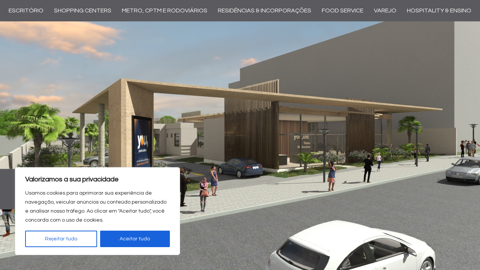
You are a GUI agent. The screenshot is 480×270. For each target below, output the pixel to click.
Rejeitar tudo (61, 239)
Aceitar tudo (135, 239)
